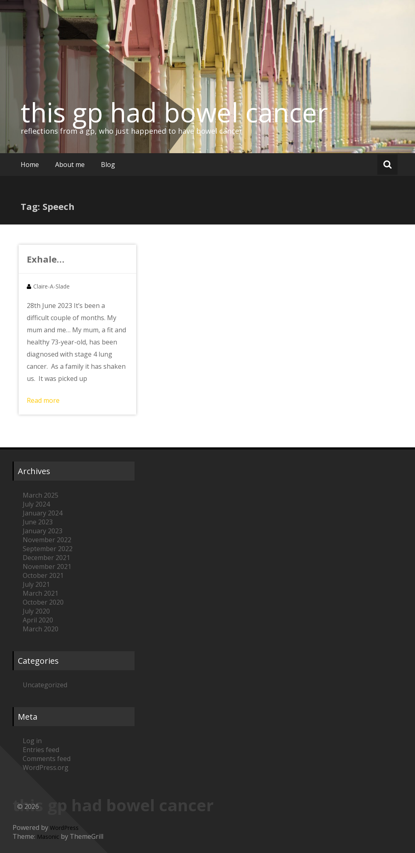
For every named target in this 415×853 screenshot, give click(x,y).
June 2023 (38, 521)
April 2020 (38, 620)
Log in (32, 740)
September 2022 (48, 548)
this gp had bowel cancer (174, 112)
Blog (108, 164)
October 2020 (43, 602)
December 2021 (46, 557)
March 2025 (40, 495)
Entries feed (41, 749)
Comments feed (47, 758)
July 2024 (36, 504)
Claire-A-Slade (51, 286)
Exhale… (45, 259)
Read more (43, 400)
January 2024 (42, 513)
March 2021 (40, 593)
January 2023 (42, 530)
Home (30, 164)
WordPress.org (45, 767)
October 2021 (43, 575)
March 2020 (40, 628)
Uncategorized (45, 684)
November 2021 (47, 566)
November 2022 (47, 539)
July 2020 (36, 611)
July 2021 (36, 584)
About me (70, 164)
